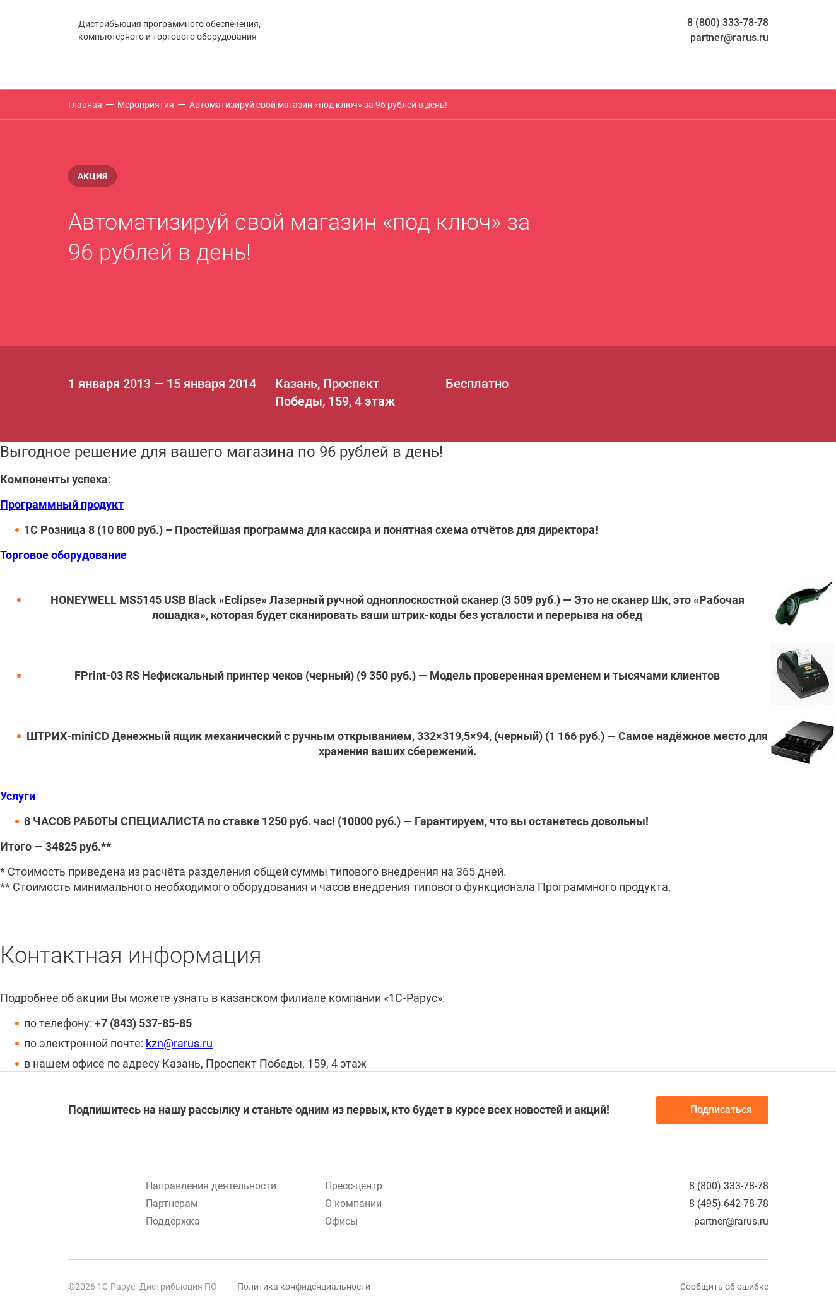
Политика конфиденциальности (303, 1286)
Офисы (341, 1221)
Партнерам (172, 1204)
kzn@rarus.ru (179, 1043)
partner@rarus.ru (729, 38)
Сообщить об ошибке (724, 1286)
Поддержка (173, 1221)
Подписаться (712, 1110)
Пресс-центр (353, 1186)
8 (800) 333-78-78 (727, 22)
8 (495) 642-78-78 (728, 1204)
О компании (353, 1204)
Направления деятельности (211, 1186)
